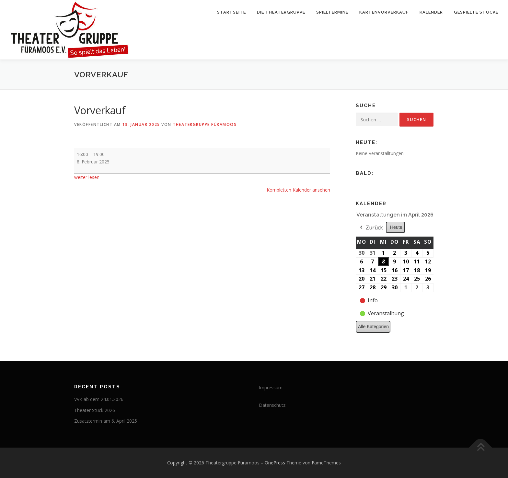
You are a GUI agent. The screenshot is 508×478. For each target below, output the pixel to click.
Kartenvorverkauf (384, 12)
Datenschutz (272, 405)
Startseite (231, 12)
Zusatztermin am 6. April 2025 (105, 421)
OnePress (275, 463)
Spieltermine (332, 12)
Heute (396, 227)
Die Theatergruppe (281, 12)
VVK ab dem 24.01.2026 (98, 399)
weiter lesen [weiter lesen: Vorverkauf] (86, 177)
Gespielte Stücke (476, 12)
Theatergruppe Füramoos (205, 124)
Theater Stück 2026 (94, 410)
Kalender (431, 12)
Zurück (371, 227)
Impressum (271, 387)
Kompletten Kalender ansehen (298, 190)
